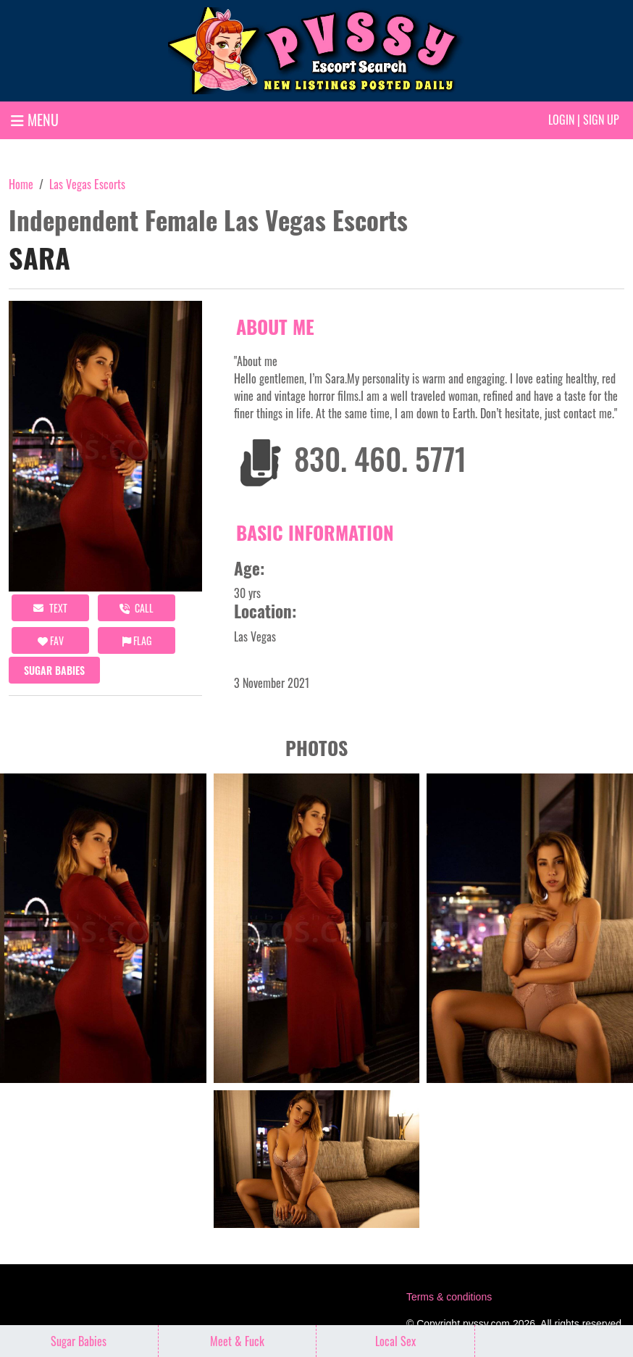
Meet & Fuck (237, 1341)
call (137, 607)
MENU (35, 119)
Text (50, 607)
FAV (51, 640)
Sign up (601, 119)
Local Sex (395, 1341)
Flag (136, 640)
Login (561, 119)
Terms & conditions (449, 1297)
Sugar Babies (54, 670)
